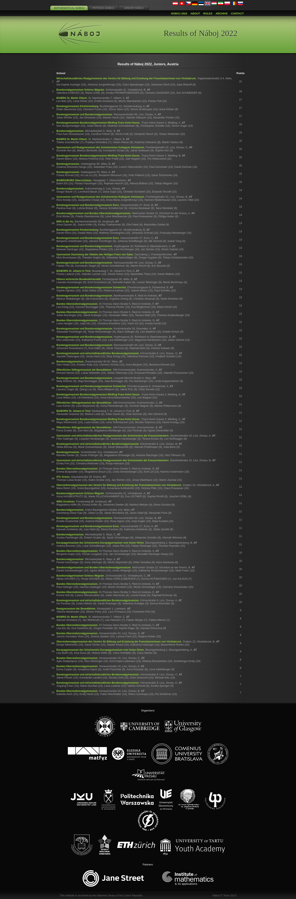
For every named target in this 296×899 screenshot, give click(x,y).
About (195, 13)
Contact (237, 13)
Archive (222, 13)
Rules (207, 13)
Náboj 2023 (179, 13)
